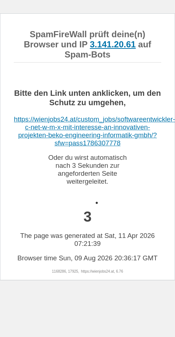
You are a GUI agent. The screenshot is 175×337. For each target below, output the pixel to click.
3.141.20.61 (113, 44)
